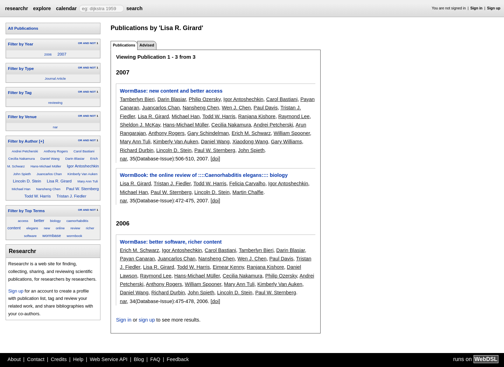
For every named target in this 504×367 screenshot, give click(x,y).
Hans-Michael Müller (45, 166)
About (14, 359)
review (75, 228)
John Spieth (22, 174)
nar (55, 127)
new (47, 228)
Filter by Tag (20, 93)
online (60, 228)
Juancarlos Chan (49, 174)
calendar (66, 8)
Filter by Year (20, 44)
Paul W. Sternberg (82, 189)
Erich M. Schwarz (251, 133)
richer (90, 228)
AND (86, 43)
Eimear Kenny (228, 267)
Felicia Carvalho (247, 183)
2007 (61, 54)
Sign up (493, 8)
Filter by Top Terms (26, 211)
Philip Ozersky (204, 99)
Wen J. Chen (236, 107)
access (23, 221)
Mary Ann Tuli (87, 181)
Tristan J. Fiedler (71, 196)
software (30, 236)
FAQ (155, 359)
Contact (35, 359)
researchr (16, 8)
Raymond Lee (294, 116)
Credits (59, 359)
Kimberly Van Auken (83, 174)
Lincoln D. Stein (27, 181)
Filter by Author (23, 141)
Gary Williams (286, 141)
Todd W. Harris (37, 196)
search (134, 8)
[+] (41, 141)
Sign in (476, 8)
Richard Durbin (136, 150)
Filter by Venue (22, 117)
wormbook (74, 236)
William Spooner (292, 133)
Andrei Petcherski (25, 151)
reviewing (55, 103)
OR (80, 43)
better (39, 220)
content (14, 228)
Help (78, 359)
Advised (146, 45)
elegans (32, 228)
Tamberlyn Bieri (137, 99)
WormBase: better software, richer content (171, 242)
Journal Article (55, 78)
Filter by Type (21, 68)
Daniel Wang (50, 158)
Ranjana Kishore (256, 116)
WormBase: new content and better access (171, 91)
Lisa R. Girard (59, 181)
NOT (93, 43)
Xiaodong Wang (250, 141)
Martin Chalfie (248, 192)
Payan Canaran (137, 258)
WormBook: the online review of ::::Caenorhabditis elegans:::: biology (203, 175)
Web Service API (108, 359)
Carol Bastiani (84, 151)
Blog (139, 359)
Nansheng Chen (48, 189)
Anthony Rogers (56, 151)
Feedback (178, 359)
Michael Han (21, 189)
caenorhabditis (77, 221)
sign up (147, 320)
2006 (47, 54)
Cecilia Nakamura (21, 158)
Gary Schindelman (208, 133)
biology (55, 221)
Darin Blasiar (75, 158)
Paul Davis (266, 107)
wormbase (51, 235)
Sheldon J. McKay (140, 125)
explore (42, 8)
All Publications (23, 28)
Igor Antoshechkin (83, 166)
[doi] (215, 158)
